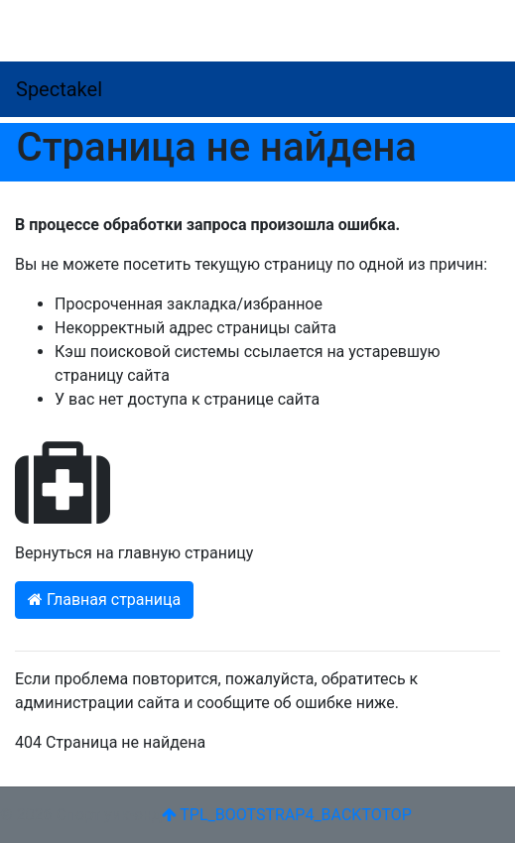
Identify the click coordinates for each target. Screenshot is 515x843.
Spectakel (59, 89)
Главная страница (104, 599)
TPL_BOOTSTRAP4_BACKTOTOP (287, 814)
